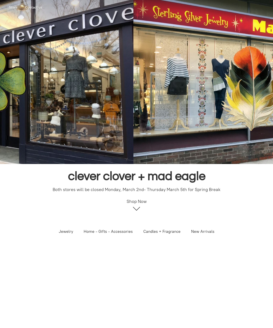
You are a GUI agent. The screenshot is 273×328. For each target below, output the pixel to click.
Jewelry (66, 231)
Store (13, 7)
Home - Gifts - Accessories (108, 231)
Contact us (33, 7)
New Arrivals (202, 231)
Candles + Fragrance (162, 231)
